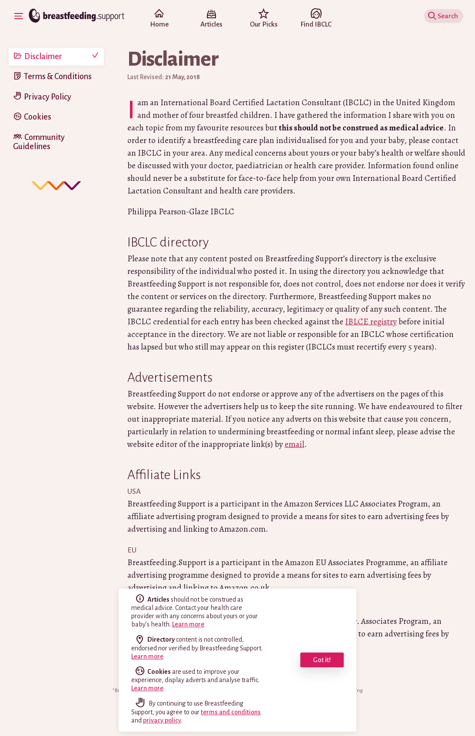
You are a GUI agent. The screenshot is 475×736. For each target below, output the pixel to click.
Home (159, 19)
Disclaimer (43, 56)
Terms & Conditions (58, 76)
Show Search (445, 16)
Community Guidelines (39, 142)
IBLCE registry (371, 321)
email (294, 444)
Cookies (37, 117)
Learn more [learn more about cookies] (147, 688)
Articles (211, 19)
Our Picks (264, 19)
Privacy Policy (47, 97)
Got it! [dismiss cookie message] (322, 659)
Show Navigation (20, 15)
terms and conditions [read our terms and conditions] (231, 712)
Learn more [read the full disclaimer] (188, 624)
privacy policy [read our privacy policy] (162, 720)
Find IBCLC (316, 19)
